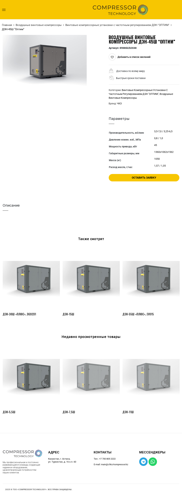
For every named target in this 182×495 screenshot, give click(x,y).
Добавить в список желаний (134, 57)
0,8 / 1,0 (158, 138)
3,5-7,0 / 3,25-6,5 (163, 131)
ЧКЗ (119, 103)
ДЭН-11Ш (128, 412)
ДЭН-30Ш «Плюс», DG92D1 (19, 314)
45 (155, 145)
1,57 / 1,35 (160, 165)
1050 (157, 158)
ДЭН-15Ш (68, 314)
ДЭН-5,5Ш (9, 412)
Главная (7, 25)
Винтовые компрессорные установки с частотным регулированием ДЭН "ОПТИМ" (117, 25)
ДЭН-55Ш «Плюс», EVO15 (138, 314)
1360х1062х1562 (164, 152)
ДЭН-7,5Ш (69, 412)
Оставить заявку (144, 177)
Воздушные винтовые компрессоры (39, 25)
